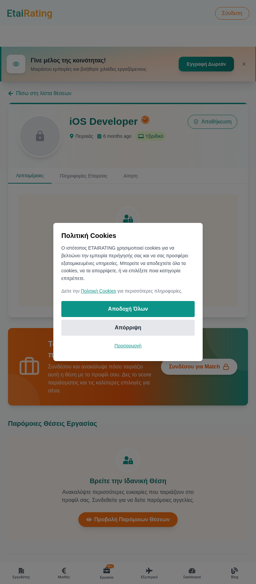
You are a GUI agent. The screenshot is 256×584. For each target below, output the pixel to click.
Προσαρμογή (127, 345)
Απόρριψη (128, 327)
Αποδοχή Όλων (128, 309)
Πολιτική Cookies (98, 291)
